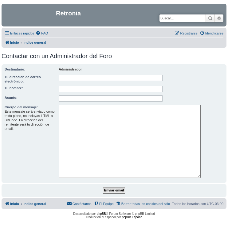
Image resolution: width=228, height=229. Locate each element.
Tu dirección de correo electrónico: (23, 79)
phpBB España (132, 217)
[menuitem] (42, 33)
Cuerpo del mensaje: (21, 107)
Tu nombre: (14, 88)
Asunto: (11, 97)
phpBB (101, 213)
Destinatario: (15, 69)
